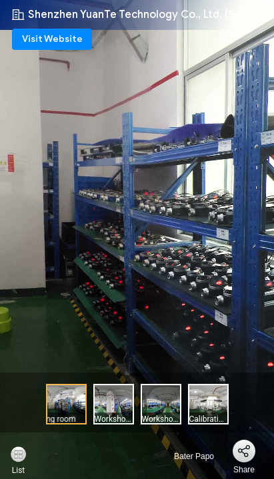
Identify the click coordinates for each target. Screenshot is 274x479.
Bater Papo (186, 456)
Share (244, 469)
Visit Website (52, 39)
